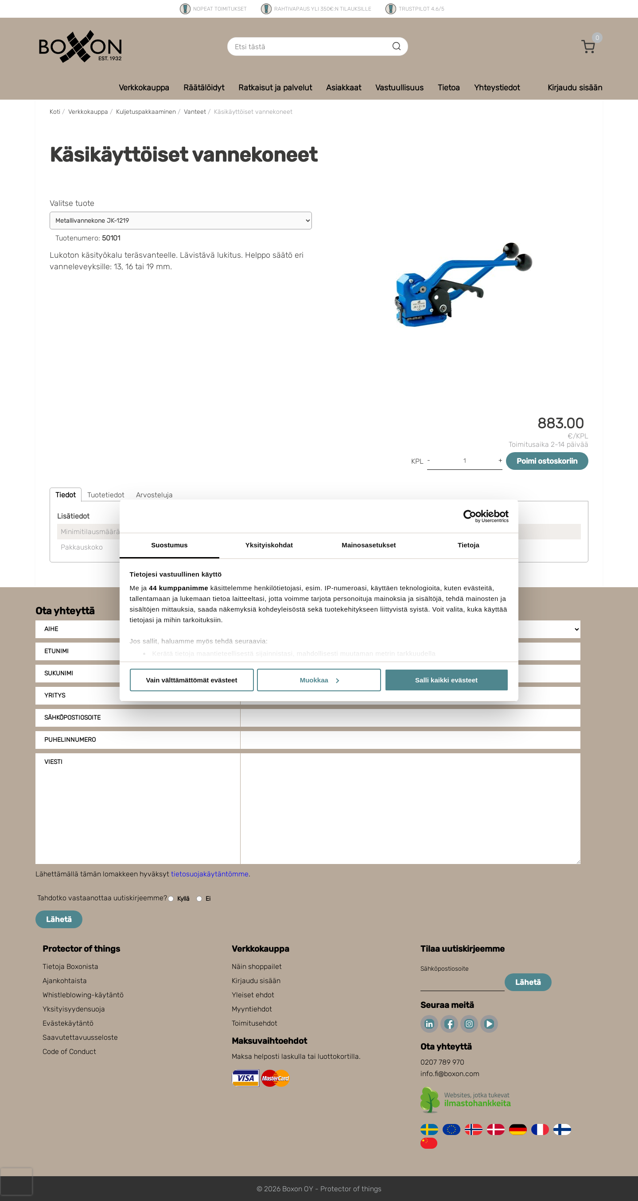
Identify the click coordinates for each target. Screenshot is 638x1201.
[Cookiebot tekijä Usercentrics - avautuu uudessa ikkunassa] (470, 516)
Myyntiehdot (252, 1009)
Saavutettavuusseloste (80, 1037)
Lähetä (59, 919)
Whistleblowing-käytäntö (83, 995)
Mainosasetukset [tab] (369, 545)
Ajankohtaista (65, 980)
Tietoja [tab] (468, 545)
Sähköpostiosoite (72, 717)
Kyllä (179, 898)
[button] (588, 46)
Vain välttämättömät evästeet (191, 680)
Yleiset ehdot (253, 995)
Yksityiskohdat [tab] (269, 545)
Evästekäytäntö (68, 1023)
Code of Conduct (69, 1051)
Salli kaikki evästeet (446, 680)
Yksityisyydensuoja (74, 1009)
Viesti (53, 762)
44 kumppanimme (178, 588)
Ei (203, 898)
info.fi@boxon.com (449, 1073)
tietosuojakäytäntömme (210, 874)
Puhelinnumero (70, 740)
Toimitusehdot (254, 1023)
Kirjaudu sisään (256, 980)
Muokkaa (319, 680)
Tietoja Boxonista (70, 966)
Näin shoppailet (257, 966)
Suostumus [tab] (169, 545)
